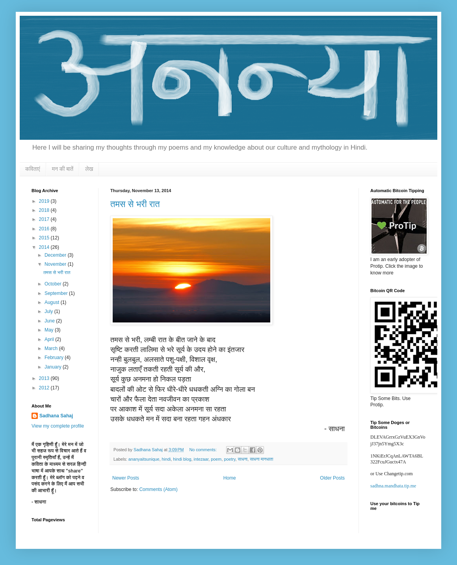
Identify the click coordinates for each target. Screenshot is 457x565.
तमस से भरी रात (135, 204)
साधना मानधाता (261, 459)
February (55, 357)
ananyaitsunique (144, 459)
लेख (89, 169)
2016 (45, 229)
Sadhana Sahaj (56, 416)
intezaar (201, 459)
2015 (45, 238)
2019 (45, 201)
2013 (45, 378)
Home (229, 478)
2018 (45, 210)
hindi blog (182, 459)
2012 (45, 388)
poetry (229, 459)
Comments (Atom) (158, 489)
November (56, 264)
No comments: (203, 449)
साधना (243, 459)
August (53, 302)
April (50, 339)
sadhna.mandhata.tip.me (393, 486)
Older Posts (332, 478)
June (50, 321)
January (54, 367)
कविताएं (32, 169)
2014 (45, 247)
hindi (166, 459)
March (52, 348)
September (57, 293)
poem (216, 459)
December (56, 255)
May (50, 330)
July (49, 311)
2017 (45, 219)
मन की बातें (63, 169)
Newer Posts (125, 478)
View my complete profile (58, 426)
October (54, 284)
